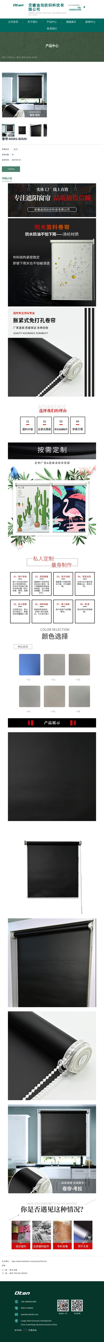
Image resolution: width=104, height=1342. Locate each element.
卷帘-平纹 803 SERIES (18, 1273)
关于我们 (32, 21)
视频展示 (71, 21)
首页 (4, 57)
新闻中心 (90, 21)
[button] (45, 95)
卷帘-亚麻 (13, 1270)
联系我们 (52, 28)
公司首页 (13, 21)
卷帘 (18, 57)
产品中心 (52, 21)
